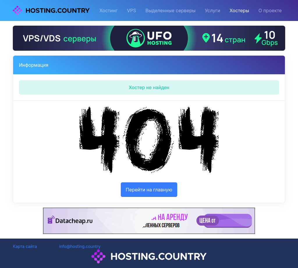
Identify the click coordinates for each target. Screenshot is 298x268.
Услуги (212, 10)
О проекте (270, 10)
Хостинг (108, 10)
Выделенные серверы (171, 10)
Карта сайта (25, 246)
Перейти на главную (149, 190)
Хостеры (239, 10)
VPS (131, 10)
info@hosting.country (79, 246)
